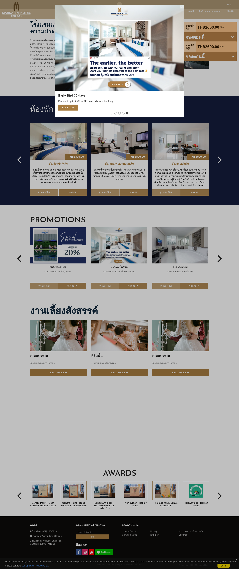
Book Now (68, 107)
